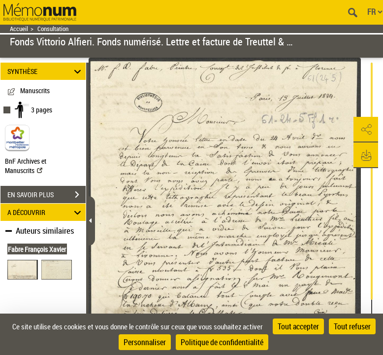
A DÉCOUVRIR (45, 212)
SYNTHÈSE (45, 71)
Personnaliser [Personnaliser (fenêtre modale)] (145, 342)
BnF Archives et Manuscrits (25, 165)
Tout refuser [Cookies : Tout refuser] (352, 326)
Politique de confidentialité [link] (222, 342)
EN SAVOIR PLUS (46, 195)
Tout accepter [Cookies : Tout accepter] (298, 326)
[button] (365, 129)
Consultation (52, 29)
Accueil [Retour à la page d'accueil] (19, 29)
